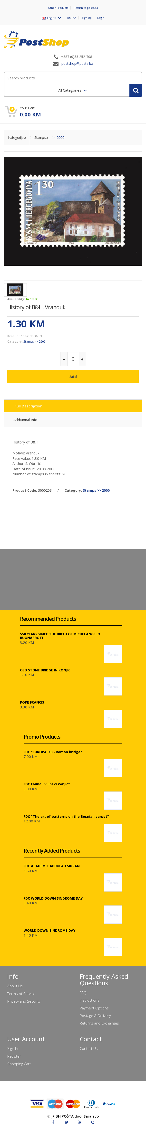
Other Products (58, 7)
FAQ (83, 992)
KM (69, 17)
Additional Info (25, 419)
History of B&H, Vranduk (36, 307)
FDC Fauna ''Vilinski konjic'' (47, 784)
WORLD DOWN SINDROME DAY (49, 930)
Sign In (12, 1048)
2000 (60, 137)
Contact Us (89, 1048)
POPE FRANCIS (32, 702)
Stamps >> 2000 (34, 341)
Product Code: (18, 336)
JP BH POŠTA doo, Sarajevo (75, 1116)
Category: (15, 341)
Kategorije (15, 137)
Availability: (16, 299)
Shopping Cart (19, 1063)
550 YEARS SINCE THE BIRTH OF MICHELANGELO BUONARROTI (60, 636)
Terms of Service (21, 993)
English (49, 17)
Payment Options (94, 1008)
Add (73, 376)
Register (14, 1056)
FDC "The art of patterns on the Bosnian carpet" (66, 816)
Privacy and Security (23, 1001)
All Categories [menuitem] (70, 90)
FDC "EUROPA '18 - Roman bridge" (53, 752)
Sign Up (87, 17)
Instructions (89, 1000)
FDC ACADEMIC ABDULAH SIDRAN (52, 866)
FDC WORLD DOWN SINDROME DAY (53, 898)
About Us (15, 985)
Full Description (28, 406)
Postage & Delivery (95, 1015)
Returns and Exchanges (99, 1023)
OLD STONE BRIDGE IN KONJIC (45, 670)
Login (100, 17)
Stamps (40, 137)
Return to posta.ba (86, 7)
